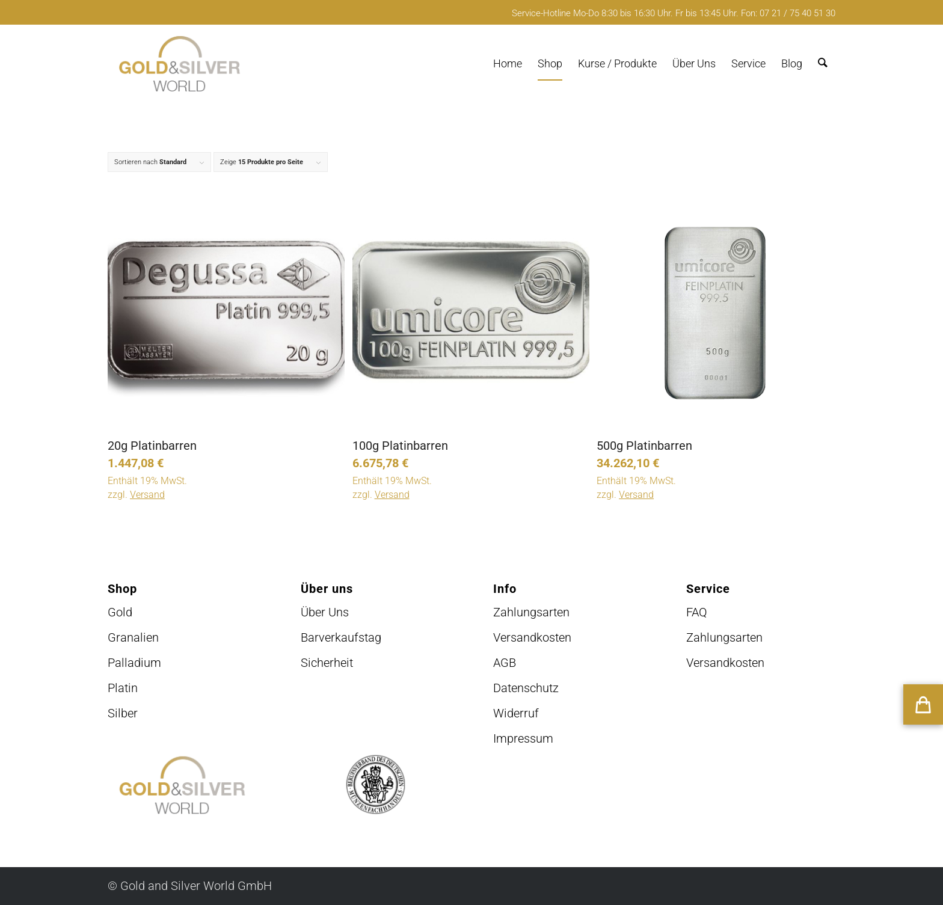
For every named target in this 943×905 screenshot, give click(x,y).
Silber (123, 713)
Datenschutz (526, 688)
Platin (123, 688)
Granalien (133, 637)
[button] (923, 704)
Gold (120, 612)
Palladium (134, 662)
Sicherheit (327, 662)
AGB (504, 662)
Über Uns (325, 612)
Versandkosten (532, 637)
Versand (147, 494)
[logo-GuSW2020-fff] (179, 64)
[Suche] (822, 64)
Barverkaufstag (341, 637)
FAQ (696, 612)
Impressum (523, 738)
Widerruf (516, 713)
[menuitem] (507, 64)
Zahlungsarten (531, 612)
